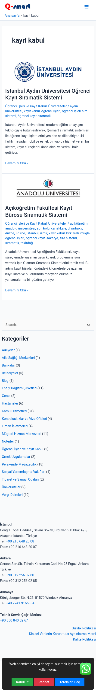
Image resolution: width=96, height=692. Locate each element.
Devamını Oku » (16, 163)
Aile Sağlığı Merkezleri (18, 358)
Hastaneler (10, 403)
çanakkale (58, 228)
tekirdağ (27, 243)
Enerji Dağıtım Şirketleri (19, 388)
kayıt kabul (32, 111)
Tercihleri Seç (69, 682)
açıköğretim (79, 223)
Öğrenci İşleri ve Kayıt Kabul (22, 449)
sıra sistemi (68, 238)
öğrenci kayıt (35, 238)
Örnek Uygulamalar (16, 457)
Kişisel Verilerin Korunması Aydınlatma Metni (62, 634)
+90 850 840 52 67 (14, 620)
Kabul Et (22, 682)
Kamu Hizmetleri (14, 411)
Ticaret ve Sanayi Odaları (20, 479)
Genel (6, 396)
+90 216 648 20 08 (20, 541)
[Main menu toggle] (86, 7)
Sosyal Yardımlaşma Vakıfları (23, 472)
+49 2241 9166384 (20, 603)
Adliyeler (8, 350)
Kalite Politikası (84, 639)
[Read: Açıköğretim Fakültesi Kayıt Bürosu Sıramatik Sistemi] (48, 189)
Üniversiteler (11, 487)
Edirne (20, 233)
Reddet (44, 682)
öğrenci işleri (51, 111)
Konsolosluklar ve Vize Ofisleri (24, 419)
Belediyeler (10, 373)
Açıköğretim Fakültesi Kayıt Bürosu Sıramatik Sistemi (38, 211)
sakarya (52, 238)
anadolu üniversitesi (20, 228)
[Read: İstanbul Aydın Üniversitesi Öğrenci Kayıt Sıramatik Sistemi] (48, 71)
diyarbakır (75, 228)
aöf (39, 228)
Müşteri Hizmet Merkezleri (21, 434)
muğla (85, 233)
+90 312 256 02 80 (20, 575)
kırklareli (72, 233)
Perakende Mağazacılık (19, 464)
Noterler (8, 441)
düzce (9, 233)
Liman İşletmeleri (15, 426)
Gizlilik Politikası (84, 628)
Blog (5, 381)
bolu (46, 228)
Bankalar (8, 365)
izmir (43, 233)
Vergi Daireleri (12, 495)
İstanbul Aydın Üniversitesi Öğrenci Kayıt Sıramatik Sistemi (47, 94)
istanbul (33, 233)
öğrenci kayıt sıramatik (34, 116)
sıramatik (12, 243)
